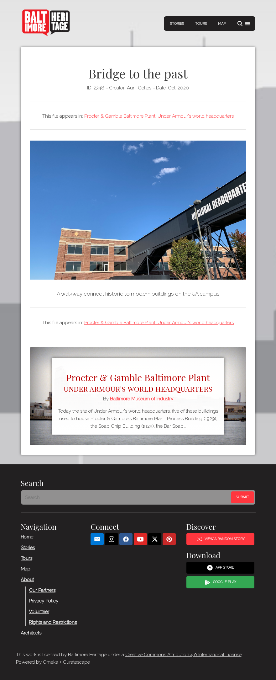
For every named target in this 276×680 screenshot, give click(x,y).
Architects (31, 633)
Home (27, 537)
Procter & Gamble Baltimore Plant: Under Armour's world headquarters (159, 116)
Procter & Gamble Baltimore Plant (138, 382)
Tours (201, 24)
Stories (177, 24)
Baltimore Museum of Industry (141, 399)
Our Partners (42, 590)
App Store (220, 568)
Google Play (220, 582)
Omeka (50, 662)
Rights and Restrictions (53, 622)
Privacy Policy (43, 601)
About (27, 579)
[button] (243, 24)
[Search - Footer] (127, 497)
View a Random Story (220, 539)
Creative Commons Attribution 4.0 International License (183, 654)
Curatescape (76, 662)
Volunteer (39, 611)
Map (222, 24)
